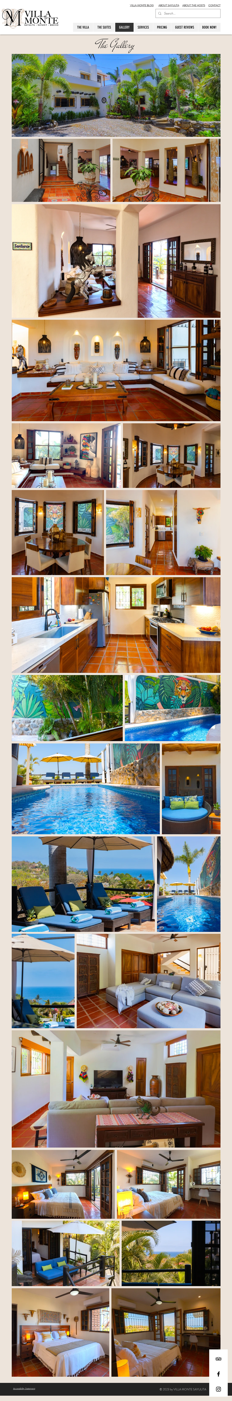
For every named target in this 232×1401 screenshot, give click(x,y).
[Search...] (187, 13)
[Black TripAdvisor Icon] (218, 1359)
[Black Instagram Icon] (218, 1389)
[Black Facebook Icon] (218, 1374)
